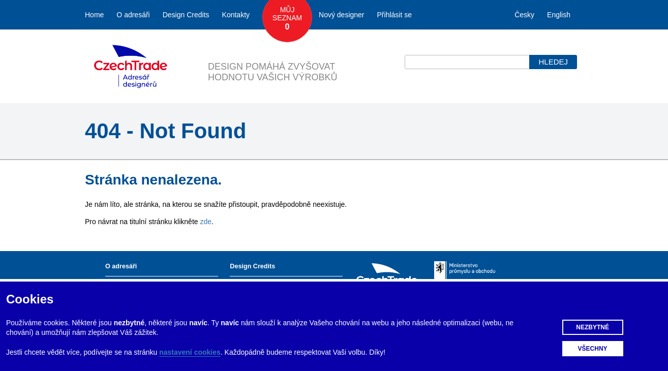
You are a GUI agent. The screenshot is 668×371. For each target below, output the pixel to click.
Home (94, 15)
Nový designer (342, 15)
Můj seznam (287, 19)
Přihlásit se (394, 15)
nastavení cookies (190, 352)
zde (205, 222)
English (558, 15)
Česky (524, 15)
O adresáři (132, 15)
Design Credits (186, 15)
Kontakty (236, 15)
